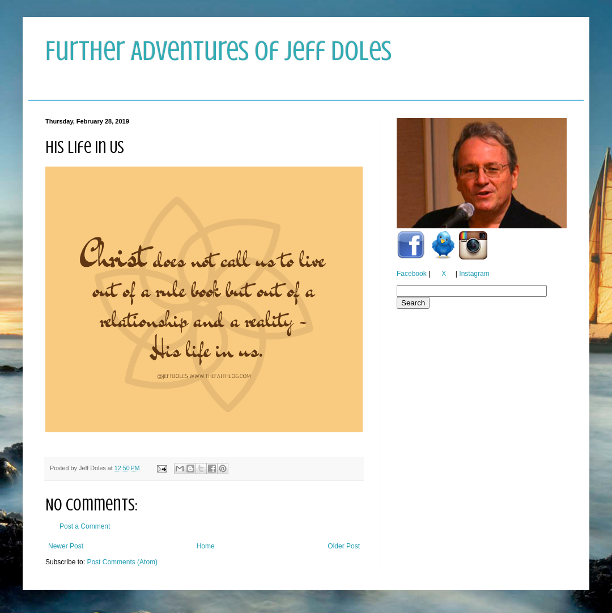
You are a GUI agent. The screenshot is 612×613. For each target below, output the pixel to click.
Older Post (344, 546)
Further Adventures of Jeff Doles (218, 51)
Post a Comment (85, 526)
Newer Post (65, 546)
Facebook (412, 274)
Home (206, 546)
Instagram (474, 274)
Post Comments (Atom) (122, 562)
